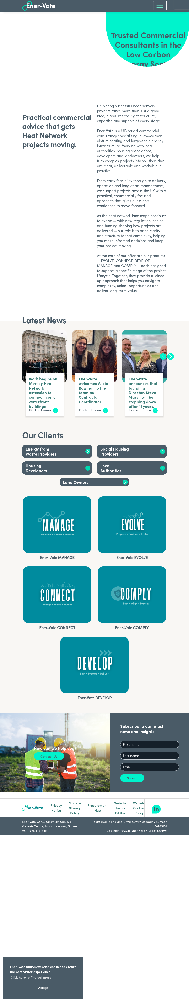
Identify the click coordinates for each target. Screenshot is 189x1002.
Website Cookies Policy (139, 807)
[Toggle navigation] (159, 5)
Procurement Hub (97, 808)
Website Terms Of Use (120, 807)
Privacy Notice (56, 808)
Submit (132, 778)
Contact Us (48, 756)
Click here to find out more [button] (31, 977)
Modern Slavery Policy (75, 807)
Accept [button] (43, 988)
